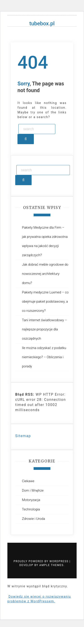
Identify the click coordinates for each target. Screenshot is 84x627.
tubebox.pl (42, 23)
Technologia (31, 509)
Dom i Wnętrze (32, 490)
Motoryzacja (31, 500)
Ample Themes (51, 565)
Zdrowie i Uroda (33, 519)
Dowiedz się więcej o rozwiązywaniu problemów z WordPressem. (39, 599)
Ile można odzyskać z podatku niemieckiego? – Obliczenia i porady (44, 357)
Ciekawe (28, 481)
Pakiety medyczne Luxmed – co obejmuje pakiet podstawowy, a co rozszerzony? (45, 301)
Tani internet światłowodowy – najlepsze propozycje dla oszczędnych (44, 329)
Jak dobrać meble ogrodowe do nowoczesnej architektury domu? (45, 274)
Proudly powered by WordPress (41, 561)
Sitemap (23, 436)
